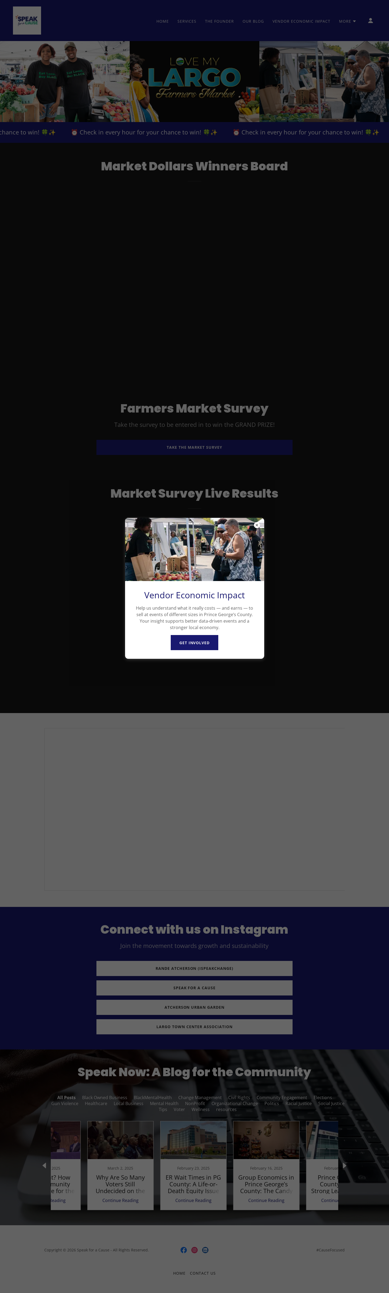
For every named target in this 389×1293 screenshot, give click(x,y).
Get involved (194, 642)
